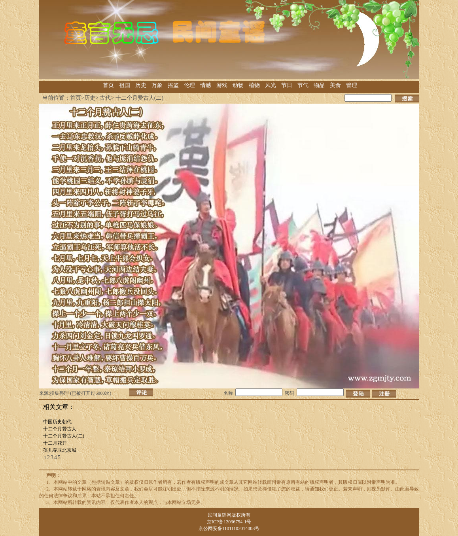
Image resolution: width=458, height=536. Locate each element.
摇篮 (173, 85)
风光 (270, 85)
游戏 (221, 85)
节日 (286, 85)
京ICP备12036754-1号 (229, 522)
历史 (140, 85)
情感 (205, 85)
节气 (302, 85)
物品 (319, 85)
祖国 (124, 85)
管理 (351, 85)
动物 (238, 85)
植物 (254, 85)
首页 (108, 85)
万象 (157, 85)
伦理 (189, 85)
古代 (105, 98)
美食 (335, 85)
